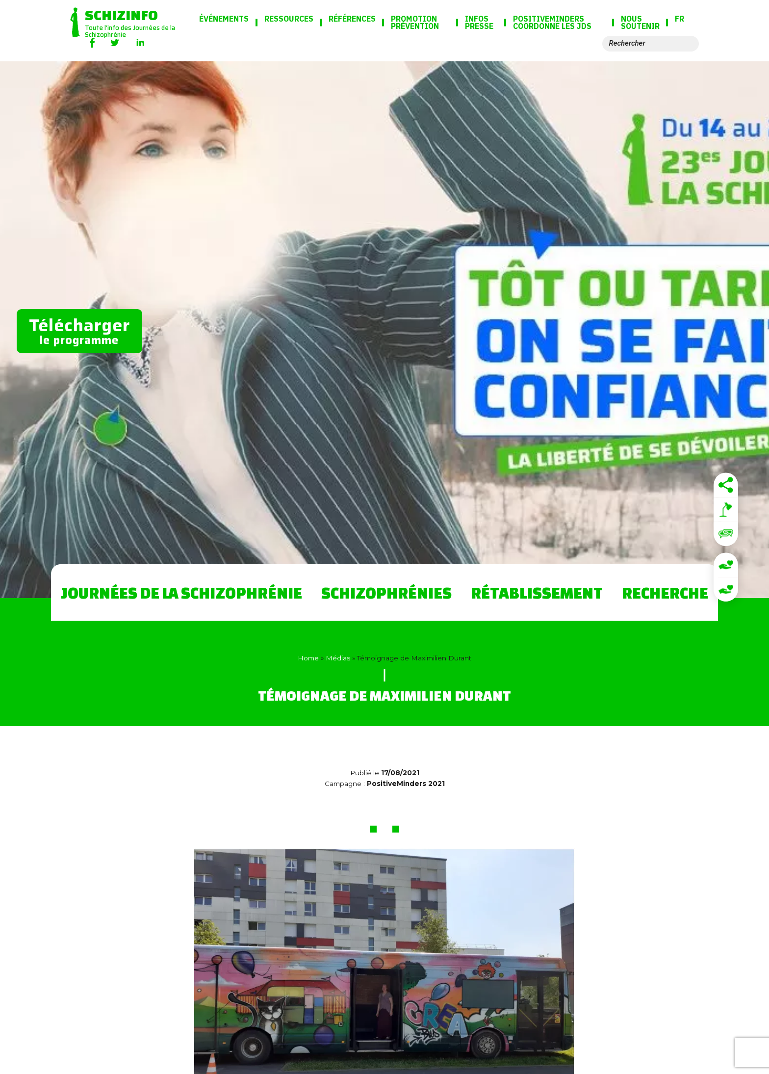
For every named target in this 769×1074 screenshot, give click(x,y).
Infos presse (479, 22)
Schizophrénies (386, 593)
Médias (338, 658)
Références (352, 19)
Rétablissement (537, 593)
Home (308, 658)
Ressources (288, 19)
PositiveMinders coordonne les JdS (552, 22)
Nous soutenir (640, 22)
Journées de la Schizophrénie (181, 593)
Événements (224, 19)
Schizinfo (121, 15)
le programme (79, 330)
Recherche (665, 593)
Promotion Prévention (415, 22)
